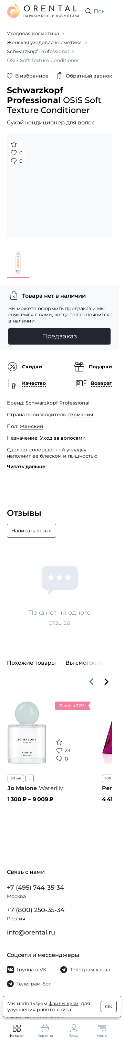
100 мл (111, 778)
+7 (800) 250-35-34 (35, 910)
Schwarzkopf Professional (57, 403)
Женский (31, 426)
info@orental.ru (31, 932)
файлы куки (64, 1003)
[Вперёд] (106, 681)
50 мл (16, 778)
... (30, 778)
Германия (80, 414)
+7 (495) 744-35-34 (35, 887)
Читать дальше (26, 466)
